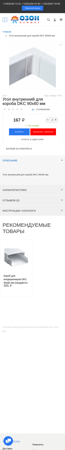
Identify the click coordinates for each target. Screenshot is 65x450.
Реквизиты (38, 444)
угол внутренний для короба (18, 327)
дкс (4, 331)
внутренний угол (44, 327)
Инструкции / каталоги (33, 210)
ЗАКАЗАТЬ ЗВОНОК (43, 132)
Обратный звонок (32, 8)
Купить (19, 132)
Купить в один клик (32, 139)
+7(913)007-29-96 (51, 3)
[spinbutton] (52, 120)
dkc (56, 327)
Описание (33, 160)
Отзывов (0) (33, 200)
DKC (5, 95)
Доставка (7, 448)
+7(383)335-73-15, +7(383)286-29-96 (21, 3)
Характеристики (33, 189)
